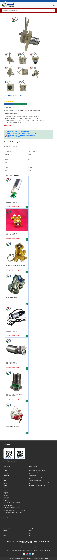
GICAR (4, 480)
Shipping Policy (6, 533)
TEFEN (4, 515)
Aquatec (5, 490)
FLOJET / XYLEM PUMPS (8, 504)
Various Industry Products (35, 480)
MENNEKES (6, 517)
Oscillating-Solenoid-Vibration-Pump (11, 509)
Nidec (4, 519)
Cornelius (5, 492)
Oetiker (5, 485)
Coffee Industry (32, 473)
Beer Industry (32, 478)
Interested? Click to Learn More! (13, 206)
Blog (30, 535)
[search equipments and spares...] (27, 10)
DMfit (4, 478)
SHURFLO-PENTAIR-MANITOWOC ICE (11, 502)
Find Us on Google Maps (28, 547)
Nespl (4, 482)
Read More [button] (7, 125)
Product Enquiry (6, 528)
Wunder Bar (6, 499)
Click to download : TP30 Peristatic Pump (17, 131)
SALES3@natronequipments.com (9, 1)
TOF (4, 477)
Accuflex (5, 489)
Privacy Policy (6, 530)
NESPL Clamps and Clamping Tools (11, 507)
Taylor (4, 520)
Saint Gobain (6, 473)
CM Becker (5, 494)
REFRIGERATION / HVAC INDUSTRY (37, 485)
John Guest (5, 495)
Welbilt (5, 483)
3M (4, 514)
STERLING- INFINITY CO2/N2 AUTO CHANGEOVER (14, 510)
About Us (31, 528)
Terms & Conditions (7, 532)
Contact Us (31, 533)
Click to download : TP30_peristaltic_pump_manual (20, 135)
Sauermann (6, 475)
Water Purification (33, 475)
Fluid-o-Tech (6, 500)
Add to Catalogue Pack (20, 104)
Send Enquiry (8, 104)
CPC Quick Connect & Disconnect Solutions (13, 512)
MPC (4, 472)
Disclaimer (45, 558)
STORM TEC (6, 497)
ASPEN (5, 470)
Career (30, 530)
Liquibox (5, 487)
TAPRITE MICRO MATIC (8, 505)
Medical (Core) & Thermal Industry (37, 470)
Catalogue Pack (50, 1)
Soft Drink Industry (33, 472)
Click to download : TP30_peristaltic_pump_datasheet (21, 133)
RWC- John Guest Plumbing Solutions (37, 477)
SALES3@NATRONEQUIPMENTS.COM (28, 542)
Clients (30, 532)
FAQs (4, 535)
